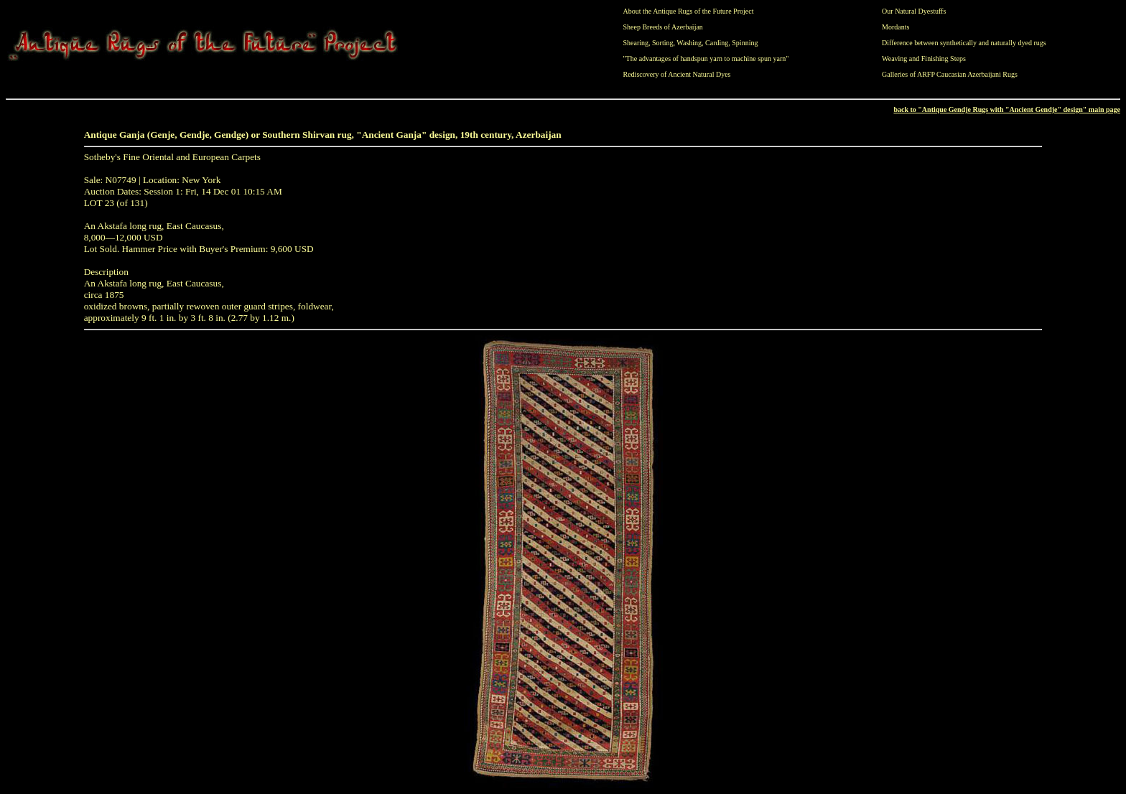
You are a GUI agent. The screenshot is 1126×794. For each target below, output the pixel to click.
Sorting (662, 43)
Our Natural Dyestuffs (914, 11)
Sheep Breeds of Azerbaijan (663, 27)
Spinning (745, 43)
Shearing (636, 43)
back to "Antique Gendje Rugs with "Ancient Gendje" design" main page (1006, 109)
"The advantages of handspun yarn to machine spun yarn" (706, 58)
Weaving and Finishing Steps (924, 58)
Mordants (895, 27)
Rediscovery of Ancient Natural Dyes (677, 74)
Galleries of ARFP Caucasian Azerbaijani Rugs (950, 74)
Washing (689, 43)
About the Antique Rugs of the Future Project (688, 11)
